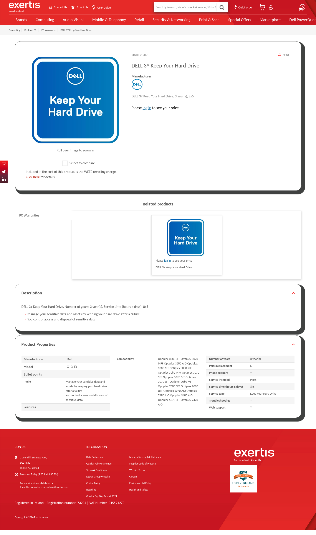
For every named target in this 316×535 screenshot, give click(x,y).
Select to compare (78, 168)
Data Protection (94, 462)
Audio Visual (70, 22)
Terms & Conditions (96, 475)
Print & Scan (199, 22)
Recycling (91, 494)
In (4, 179)
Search (222, 7)
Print (286, 60)
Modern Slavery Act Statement (145, 462)
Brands (19, 22)
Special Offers (228, 22)
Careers (133, 481)
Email (4, 164)
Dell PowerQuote (289, 22)
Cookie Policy (93, 488)
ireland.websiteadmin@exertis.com (49, 492)
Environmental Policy (140, 488)
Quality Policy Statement (99, 468)
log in (147, 112)
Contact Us (61, 7)
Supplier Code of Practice (142, 468)
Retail (132, 22)
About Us (83, 7)
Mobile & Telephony (103, 22)
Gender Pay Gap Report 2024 (101, 501)
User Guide (105, 8)
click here (45, 488)
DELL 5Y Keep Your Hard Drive (174, 272)
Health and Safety (138, 494)
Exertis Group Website (98, 481)
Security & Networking (163, 22)
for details (40, 182)
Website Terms (137, 475)
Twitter (4, 172)
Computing (42, 22)
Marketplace (257, 22)
